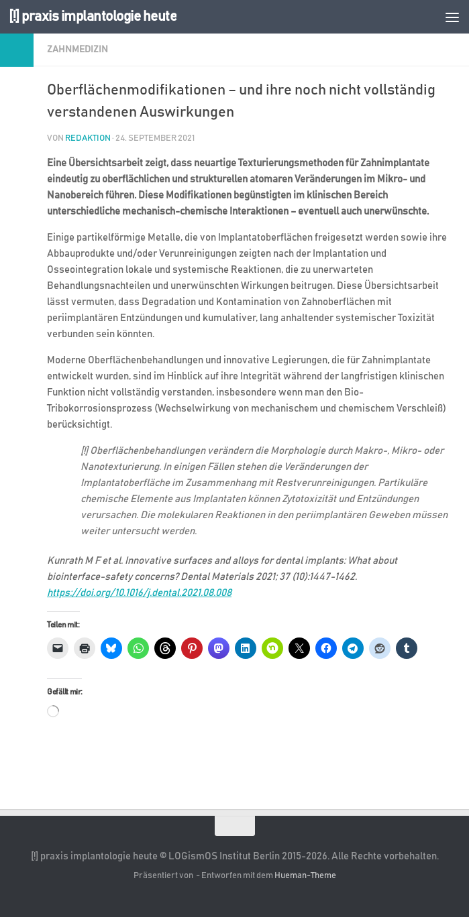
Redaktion (88, 138)
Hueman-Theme (305, 875)
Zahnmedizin (77, 49)
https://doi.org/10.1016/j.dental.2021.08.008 (139, 593)
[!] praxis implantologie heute (92, 16)
